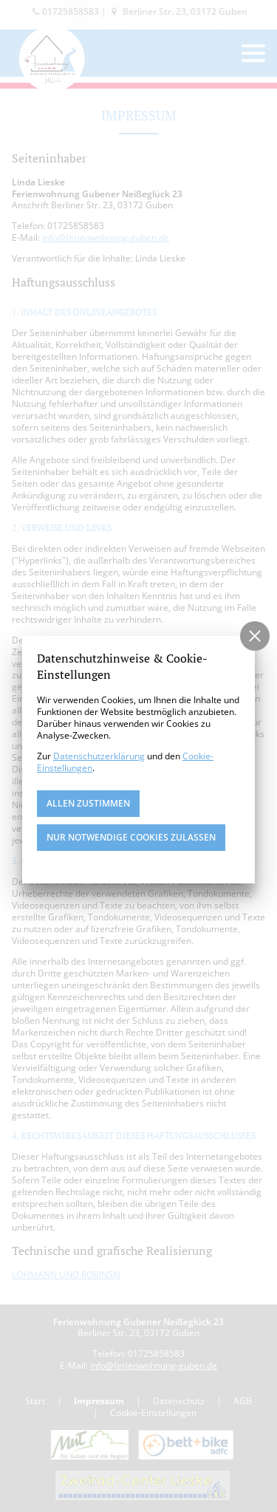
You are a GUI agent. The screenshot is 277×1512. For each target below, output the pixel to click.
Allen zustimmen (88, 803)
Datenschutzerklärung (99, 756)
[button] (255, 636)
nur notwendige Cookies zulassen (131, 837)
